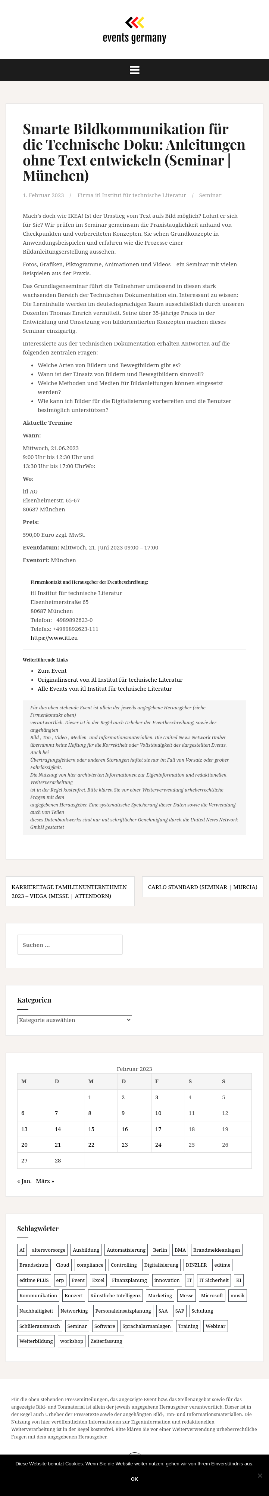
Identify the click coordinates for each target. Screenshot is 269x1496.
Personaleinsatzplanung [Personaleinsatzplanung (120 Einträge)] (123, 1310)
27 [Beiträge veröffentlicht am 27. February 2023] (24, 1160)
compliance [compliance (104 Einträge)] (90, 1264)
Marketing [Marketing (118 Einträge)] (160, 1295)
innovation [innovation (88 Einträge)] (167, 1279)
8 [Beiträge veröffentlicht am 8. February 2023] (89, 1112)
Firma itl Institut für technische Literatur (132, 195)
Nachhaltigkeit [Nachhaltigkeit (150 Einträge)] (36, 1310)
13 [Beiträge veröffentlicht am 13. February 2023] (24, 1128)
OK (134, 1479)
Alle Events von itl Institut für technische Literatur (105, 688)
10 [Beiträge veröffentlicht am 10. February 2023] (158, 1112)
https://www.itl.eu (54, 637)
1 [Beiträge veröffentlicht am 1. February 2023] (89, 1096)
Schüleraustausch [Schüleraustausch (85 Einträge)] (39, 1325)
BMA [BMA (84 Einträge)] (180, 1249)
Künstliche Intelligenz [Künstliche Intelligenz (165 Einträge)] (115, 1295)
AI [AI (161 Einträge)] (22, 1249)
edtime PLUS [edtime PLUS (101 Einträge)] (34, 1279)
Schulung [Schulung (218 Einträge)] (202, 1310)
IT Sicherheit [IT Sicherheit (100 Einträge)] (214, 1279)
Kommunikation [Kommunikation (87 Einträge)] (38, 1295)
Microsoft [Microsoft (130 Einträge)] (212, 1295)
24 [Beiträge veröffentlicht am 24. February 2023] (158, 1144)
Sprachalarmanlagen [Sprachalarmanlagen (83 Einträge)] (147, 1325)
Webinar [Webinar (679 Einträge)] (216, 1325)
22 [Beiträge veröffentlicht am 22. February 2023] (91, 1144)
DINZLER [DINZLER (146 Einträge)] (196, 1264)
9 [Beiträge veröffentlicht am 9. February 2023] (123, 1112)
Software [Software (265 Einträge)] (104, 1325)
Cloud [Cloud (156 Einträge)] (62, 1264)
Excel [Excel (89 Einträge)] (98, 1279)
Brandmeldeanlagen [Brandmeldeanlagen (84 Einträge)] (216, 1249)
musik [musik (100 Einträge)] (238, 1295)
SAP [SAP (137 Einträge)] (179, 1310)
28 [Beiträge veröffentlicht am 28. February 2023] (58, 1160)
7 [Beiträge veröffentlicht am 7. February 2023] (56, 1112)
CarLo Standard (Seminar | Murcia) (202, 887)
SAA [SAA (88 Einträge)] (163, 1310)
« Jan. (24, 1180)
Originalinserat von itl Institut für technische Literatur (110, 679)
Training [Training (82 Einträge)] (188, 1325)
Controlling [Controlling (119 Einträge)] (124, 1264)
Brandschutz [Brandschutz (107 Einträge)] (34, 1264)
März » (45, 1180)
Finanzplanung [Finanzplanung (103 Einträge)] (129, 1279)
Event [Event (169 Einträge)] (78, 1279)
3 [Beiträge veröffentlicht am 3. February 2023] (156, 1096)
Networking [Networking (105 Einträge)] (74, 1310)
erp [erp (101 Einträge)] (60, 1279)
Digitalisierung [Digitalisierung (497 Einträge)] (161, 1264)
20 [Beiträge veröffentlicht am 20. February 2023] (24, 1144)
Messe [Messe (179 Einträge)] (186, 1295)
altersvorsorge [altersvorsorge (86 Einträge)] (48, 1249)
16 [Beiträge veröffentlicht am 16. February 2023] (125, 1128)
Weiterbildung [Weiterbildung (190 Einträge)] (36, 1340)
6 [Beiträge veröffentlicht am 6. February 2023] (22, 1112)
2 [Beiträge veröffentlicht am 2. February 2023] (123, 1096)
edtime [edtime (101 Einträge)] (223, 1264)
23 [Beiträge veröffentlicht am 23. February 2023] (125, 1144)
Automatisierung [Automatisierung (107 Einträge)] (126, 1249)
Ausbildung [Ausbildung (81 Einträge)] (86, 1249)
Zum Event (52, 670)
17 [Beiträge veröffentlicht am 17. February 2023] (158, 1128)
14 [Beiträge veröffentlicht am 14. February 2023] (58, 1128)
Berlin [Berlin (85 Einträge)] (160, 1249)
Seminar (211, 195)
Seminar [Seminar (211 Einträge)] (77, 1325)
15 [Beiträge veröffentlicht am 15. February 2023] (91, 1128)
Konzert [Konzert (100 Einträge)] (74, 1295)
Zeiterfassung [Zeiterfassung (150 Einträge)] (106, 1340)
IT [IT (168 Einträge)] (189, 1279)
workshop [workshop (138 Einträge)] (71, 1340)
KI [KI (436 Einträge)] (238, 1279)
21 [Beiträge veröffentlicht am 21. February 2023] (58, 1144)
